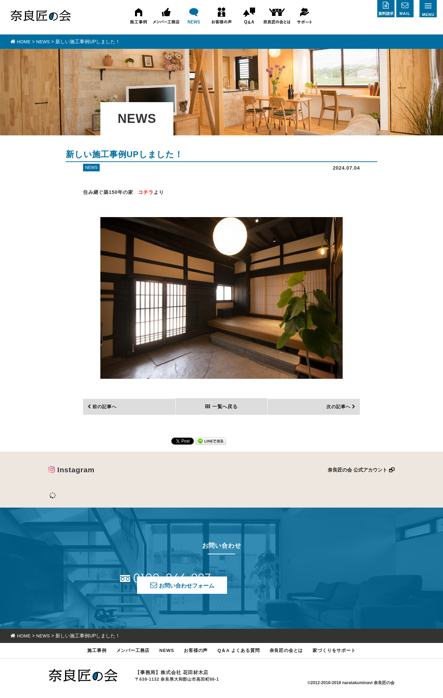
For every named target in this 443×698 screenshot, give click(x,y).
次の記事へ (337, 406)
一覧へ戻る (224, 406)
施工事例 (86, 652)
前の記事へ (106, 406)
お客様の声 (193, 652)
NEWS (161, 652)
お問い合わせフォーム (281, 582)
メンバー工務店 (125, 652)
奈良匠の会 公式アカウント (357, 469)
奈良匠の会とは (291, 652)
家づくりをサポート (344, 652)
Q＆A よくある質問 (239, 652)
